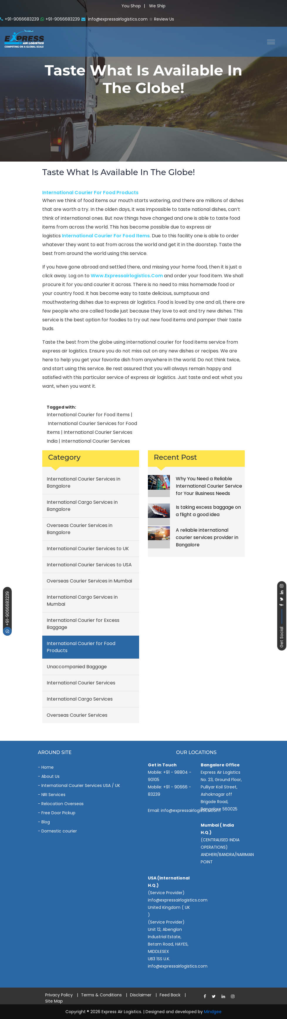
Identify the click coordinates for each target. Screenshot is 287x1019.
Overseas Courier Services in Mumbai (89, 581)
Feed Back (170, 995)
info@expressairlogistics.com (114, 19)
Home (47, 767)
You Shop (131, 6)
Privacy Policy (59, 995)
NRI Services (53, 795)
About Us (50, 776)
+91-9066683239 (7, 613)
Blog (45, 822)
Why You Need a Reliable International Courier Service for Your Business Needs (209, 486)
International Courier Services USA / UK (80, 785)
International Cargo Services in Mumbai (82, 600)
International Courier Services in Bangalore (83, 482)
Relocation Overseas (62, 804)
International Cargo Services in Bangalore (82, 506)
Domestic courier (59, 831)
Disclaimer (140, 995)
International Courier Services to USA (89, 564)
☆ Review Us (161, 19)
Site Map (54, 1001)
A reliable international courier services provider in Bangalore (207, 537)
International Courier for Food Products (90, 192)
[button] (268, 41)
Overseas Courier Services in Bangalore (79, 529)
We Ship (157, 6)
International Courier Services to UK (88, 548)
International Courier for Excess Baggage (83, 624)
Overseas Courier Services (77, 715)
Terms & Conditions (101, 995)
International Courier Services (81, 682)
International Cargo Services (80, 699)
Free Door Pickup (58, 813)
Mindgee (213, 1012)
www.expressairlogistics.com (127, 275)
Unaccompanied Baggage (77, 666)
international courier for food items (106, 235)
